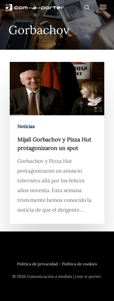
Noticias (26, 126)
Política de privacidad (37, 264)
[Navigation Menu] (103, 7)
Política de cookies (79, 264)
